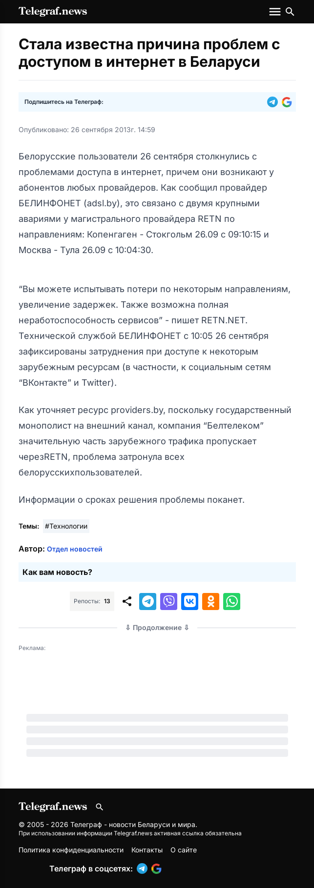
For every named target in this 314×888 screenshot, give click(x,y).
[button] (274, 102)
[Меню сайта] (276, 11)
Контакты (147, 850)
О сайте (183, 850)
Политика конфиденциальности (71, 850)
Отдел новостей (75, 549)
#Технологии (66, 526)
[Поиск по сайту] (290, 12)
